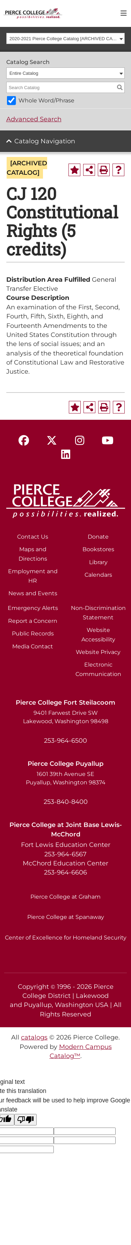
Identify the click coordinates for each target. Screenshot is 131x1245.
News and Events (32, 593)
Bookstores (98, 549)
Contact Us (32, 536)
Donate (98, 536)
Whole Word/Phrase (46, 100)
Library (98, 562)
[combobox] (65, 38)
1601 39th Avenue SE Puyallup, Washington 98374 (65, 778)
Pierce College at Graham (65, 896)
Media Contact (32, 646)
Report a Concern (32, 621)
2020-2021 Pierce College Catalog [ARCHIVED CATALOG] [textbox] (63, 38)
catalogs (34, 1037)
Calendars (98, 574)
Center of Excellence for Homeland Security (65, 937)
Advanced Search (33, 119)
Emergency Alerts (33, 608)
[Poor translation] (25, 1119)
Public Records (33, 633)
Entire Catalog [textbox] (23, 73)
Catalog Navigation (44, 141)
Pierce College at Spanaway (65, 917)
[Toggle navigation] (123, 13)
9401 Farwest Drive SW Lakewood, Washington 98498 (65, 717)
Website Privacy (98, 652)
